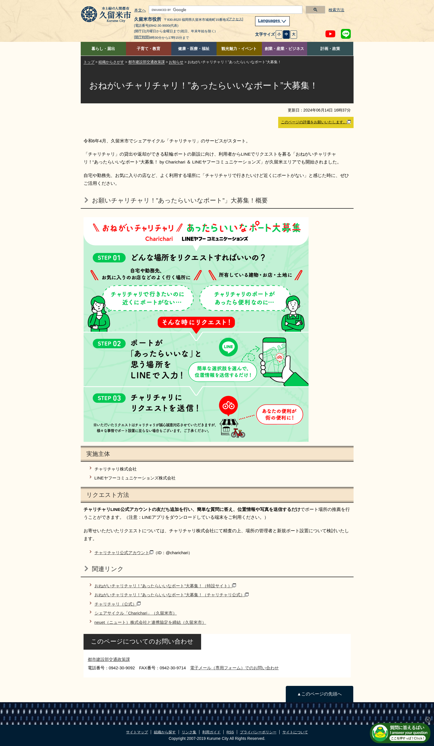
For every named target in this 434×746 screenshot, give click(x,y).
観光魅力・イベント (239, 49)
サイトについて (295, 732)
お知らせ (176, 62)
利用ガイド (211, 732)
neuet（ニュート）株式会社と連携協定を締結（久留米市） (150, 622)
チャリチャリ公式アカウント (124, 552)
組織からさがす (111, 62)
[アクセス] (235, 19)
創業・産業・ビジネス (284, 49)
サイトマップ (137, 732)
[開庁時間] (142, 37)
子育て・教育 (148, 49)
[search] (225, 9)
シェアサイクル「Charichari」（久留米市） (136, 613)
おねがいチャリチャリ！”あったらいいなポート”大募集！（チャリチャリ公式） (172, 594)
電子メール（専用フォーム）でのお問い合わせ (234, 667)
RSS (230, 732)
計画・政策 (330, 49)
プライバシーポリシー (258, 732)
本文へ (140, 10)
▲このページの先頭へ (319, 694)
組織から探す (165, 732)
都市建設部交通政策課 (146, 62)
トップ (89, 62)
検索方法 (336, 10)
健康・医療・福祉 (194, 49)
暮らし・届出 (103, 49)
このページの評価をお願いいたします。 (316, 122)
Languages (272, 20)
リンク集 (189, 732)
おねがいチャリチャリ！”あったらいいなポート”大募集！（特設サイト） (165, 585)
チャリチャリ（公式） (118, 604)
